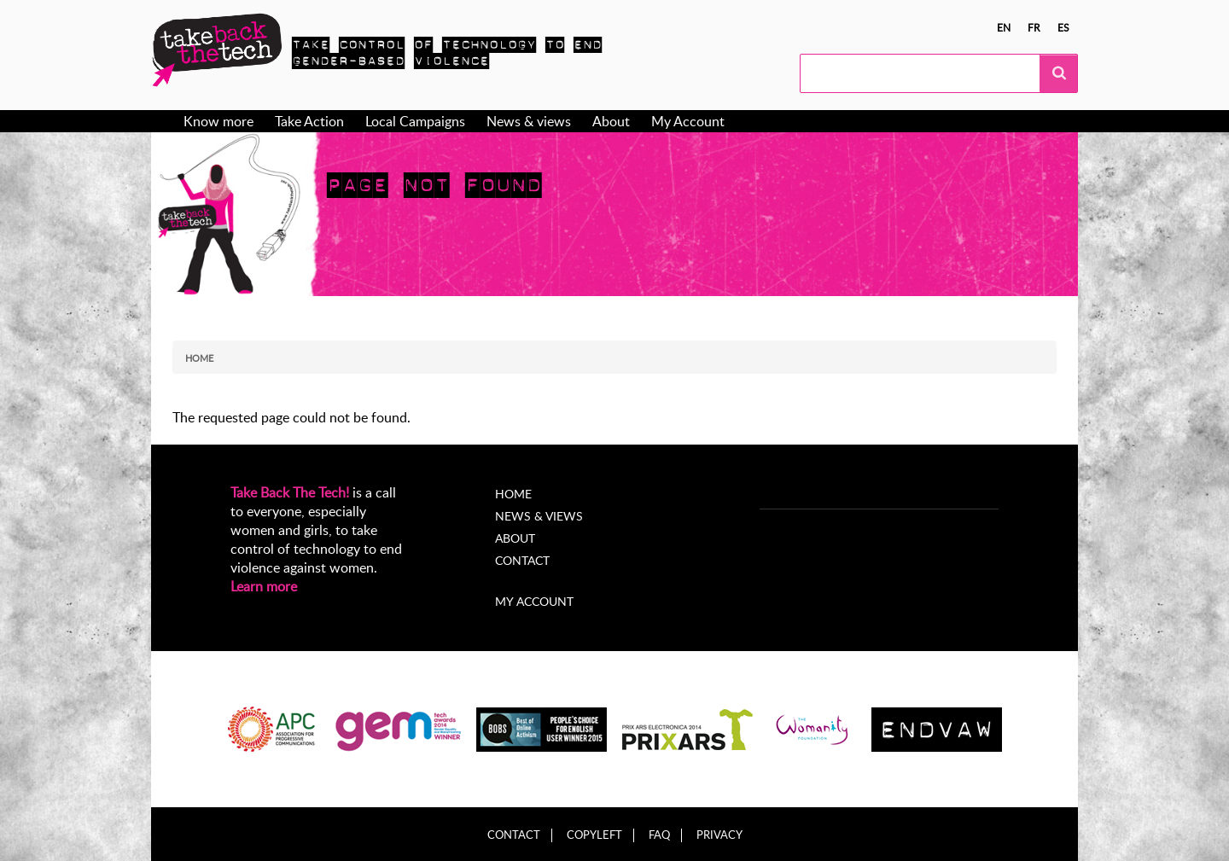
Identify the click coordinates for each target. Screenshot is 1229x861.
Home (199, 358)
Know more (218, 121)
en (1004, 27)
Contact (522, 560)
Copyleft (594, 835)
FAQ (659, 835)
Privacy (719, 835)
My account (534, 601)
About (611, 121)
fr (1034, 27)
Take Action (309, 121)
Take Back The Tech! (289, 492)
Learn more (263, 586)
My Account (688, 121)
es (1063, 27)
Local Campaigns (415, 121)
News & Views (539, 516)
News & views (528, 121)
